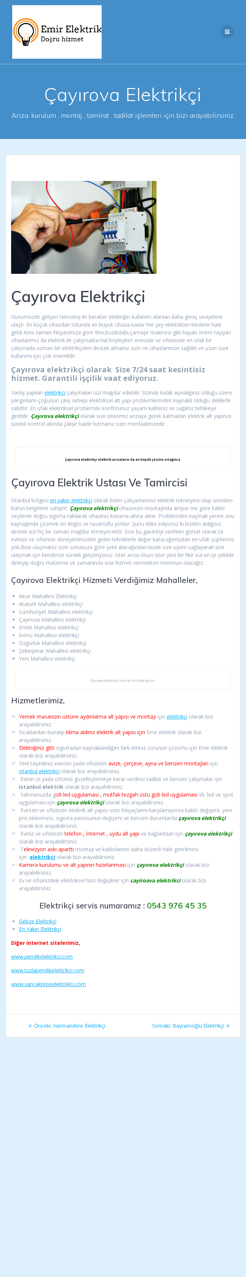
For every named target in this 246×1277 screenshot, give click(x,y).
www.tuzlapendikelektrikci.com (47, 970)
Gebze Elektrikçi (37, 921)
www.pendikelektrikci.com (42, 956)
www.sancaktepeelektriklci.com (48, 984)
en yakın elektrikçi (71, 500)
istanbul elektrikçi (39, 771)
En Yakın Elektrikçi (40, 929)
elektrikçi (55, 392)
